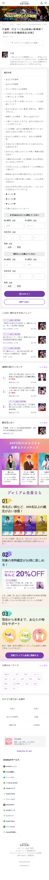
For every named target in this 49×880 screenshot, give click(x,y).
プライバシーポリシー (17, 853)
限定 (17, 674)
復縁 (38, 679)
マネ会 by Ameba (11, 783)
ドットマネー (10, 777)
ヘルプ (19, 848)
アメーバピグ (10, 799)
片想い (26, 674)
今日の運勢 (16, 684)
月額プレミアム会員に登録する (24, 655)
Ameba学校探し (11, 832)
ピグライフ (9, 816)
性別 (6, 244)
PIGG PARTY (9, 805)
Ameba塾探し (10, 772)
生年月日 (7, 232)
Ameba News (10, 821)
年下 (14, 688)
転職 (35, 684)
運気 (30, 679)
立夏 (11, 24)
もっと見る (43, 367)
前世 (22, 679)
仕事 (26, 684)
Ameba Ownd (10, 794)
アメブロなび (10, 827)
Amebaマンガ (10, 810)
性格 (5, 688)
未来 (5, 679)
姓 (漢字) (7, 220)
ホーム (4, 24)
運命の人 (7, 674)
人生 (14, 679)
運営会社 (31, 855)
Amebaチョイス (11, 766)
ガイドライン (20, 851)
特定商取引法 (31, 851)
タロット (37, 674)
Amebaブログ (10, 788)
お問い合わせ (21, 855)
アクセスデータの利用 (34, 853)
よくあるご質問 (28, 848)
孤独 (5, 684)
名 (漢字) (28, 220)
